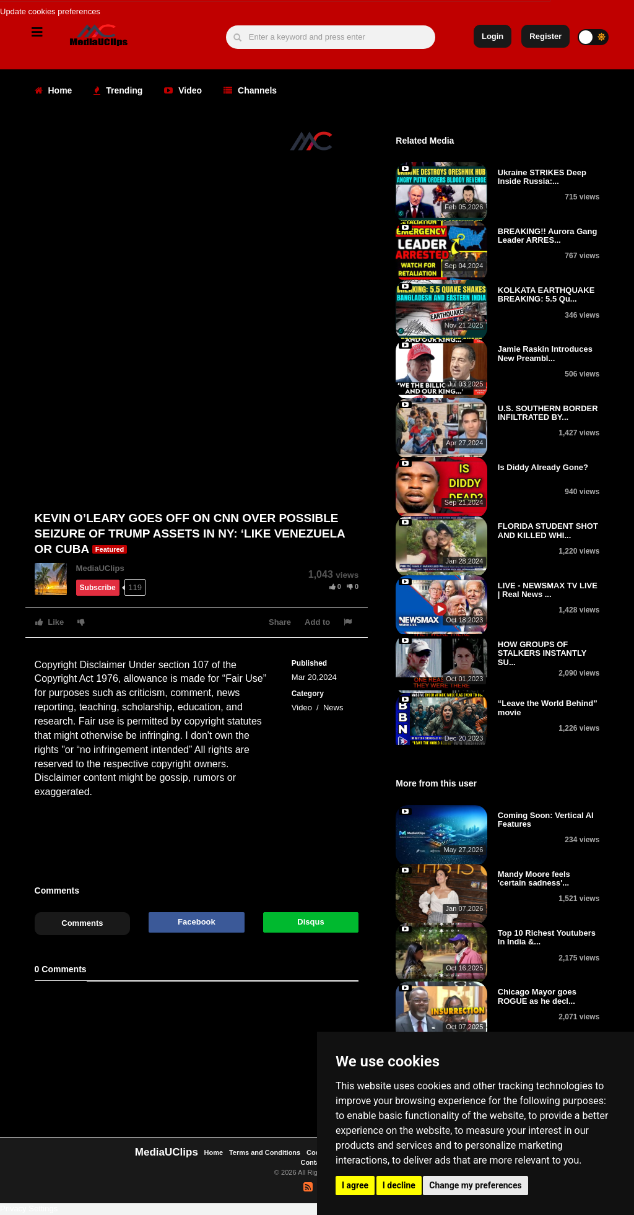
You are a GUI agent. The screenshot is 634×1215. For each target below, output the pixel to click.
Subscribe (98, 587)
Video (183, 90)
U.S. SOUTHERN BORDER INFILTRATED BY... (548, 413)
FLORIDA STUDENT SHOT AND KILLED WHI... (548, 530)
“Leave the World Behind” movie (547, 707)
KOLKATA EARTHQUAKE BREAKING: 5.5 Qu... (546, 294)
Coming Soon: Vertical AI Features (546, 820)
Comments (82, 923)
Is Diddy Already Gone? (543, 467)
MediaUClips (100, 568)
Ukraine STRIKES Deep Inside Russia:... (542, 177)
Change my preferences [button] (475, 1185)
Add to (317, 622)
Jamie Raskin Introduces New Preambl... (545, 353)
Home (53, 90)
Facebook (196, 921)
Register (545, 36)
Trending (117, 90)
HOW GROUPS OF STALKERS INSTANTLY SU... (542, 653)
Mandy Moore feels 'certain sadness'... (534, 878)
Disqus (310, 921)
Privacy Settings (29, 1208)
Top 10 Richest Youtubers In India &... (547, 937)
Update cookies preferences (50, 11)
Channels (250, 90)
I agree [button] (355, 1185)
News (333, 707)
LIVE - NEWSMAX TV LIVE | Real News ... (547, 590)
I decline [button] (399, 1185)
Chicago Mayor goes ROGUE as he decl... (537, 996)
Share (280, 622)
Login (492, 36)
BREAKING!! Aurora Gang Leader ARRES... (547, 236)
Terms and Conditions (264, 1152)
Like (49, 622)
